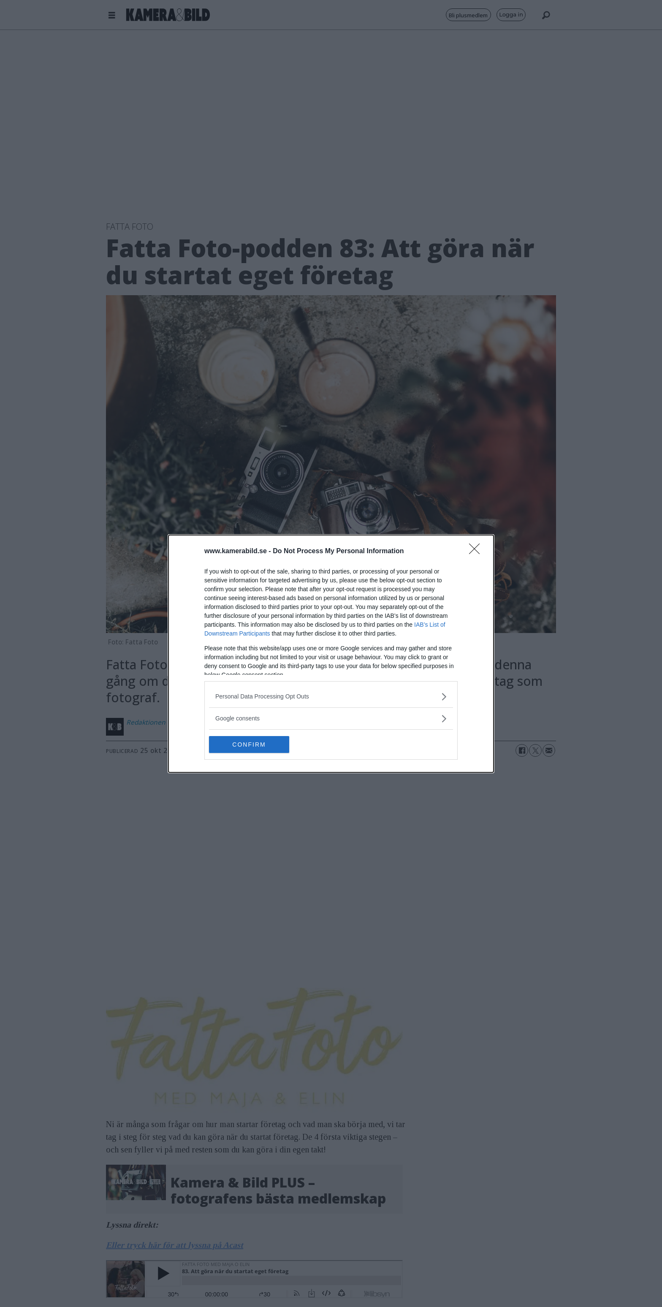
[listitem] (331, 696)
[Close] (477, 551)
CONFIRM (249, 744)
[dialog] (331, 653)
